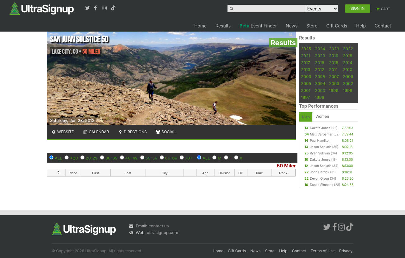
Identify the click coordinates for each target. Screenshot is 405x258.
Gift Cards (336, 25)
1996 (319, 97)
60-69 (171, 157)
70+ (189, 157)
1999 (333, 90)
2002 (348, 83)
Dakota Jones (320, 128)
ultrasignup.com (162, 232)
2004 (320, 83)
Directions (132, 131)
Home (200, 25)
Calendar (96, 131)
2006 (348, 76)
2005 (306, 83)
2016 (319, 62)
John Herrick (319, 172)
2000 (320, 90)
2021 (305, 55)
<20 (74, 157)
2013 (305, 69)
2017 (305, 62)
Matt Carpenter (321, 134)
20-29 (92, 157)
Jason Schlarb (320, 147)
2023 (334, 48)
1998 (347, 90)
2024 (320, 48)
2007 (334, 76)
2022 (348, 48)
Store (311, 25)
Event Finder (258, 25)
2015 (333, 62)
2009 (306, 76)
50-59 (152, 157)
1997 (305, 97)
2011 (333, 69)
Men (306, 117)
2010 (347, 69)
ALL (58, 157)
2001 (305, 90)
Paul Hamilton (320, 140)
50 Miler (286, 166)
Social (166, 131)
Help (361, 25)
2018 (347, 55)
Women (322, 116)
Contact (383, 25)
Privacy (345, 251)
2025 (306, 48)
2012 (319, 69)
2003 (334, 83)
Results (223, 25)
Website (62, 131)
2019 (333, 55)
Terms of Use (323, 251)
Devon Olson (319, 178)
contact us (158, 225)
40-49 (131, 157)
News (291, 25)
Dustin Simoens (321, 185)
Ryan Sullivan (320, 153)
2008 (320, 76)
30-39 (111, 157)
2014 (347, 62)
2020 (320, 55)
